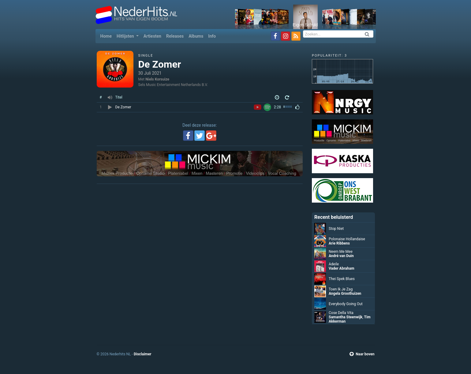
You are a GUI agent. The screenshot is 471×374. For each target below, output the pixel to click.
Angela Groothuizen (345, 293)
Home (107, 36)
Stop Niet (336, 228)
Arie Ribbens (339, 243)
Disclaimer (142, 354)
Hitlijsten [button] (126, 36)
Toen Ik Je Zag (341, 289)
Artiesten (152, 36)
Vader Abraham (341, 268)
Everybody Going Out (346, 304)
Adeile (334, 264)
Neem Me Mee (341, 251)
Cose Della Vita (341, 313)
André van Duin (341, 256)
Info (212, 36)
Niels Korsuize (157, 79)
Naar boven (362, 354)
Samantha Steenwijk (345, 317)
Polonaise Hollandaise (347, 239)
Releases (175, 36)
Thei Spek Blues (342, 279)
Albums (196, 36)
